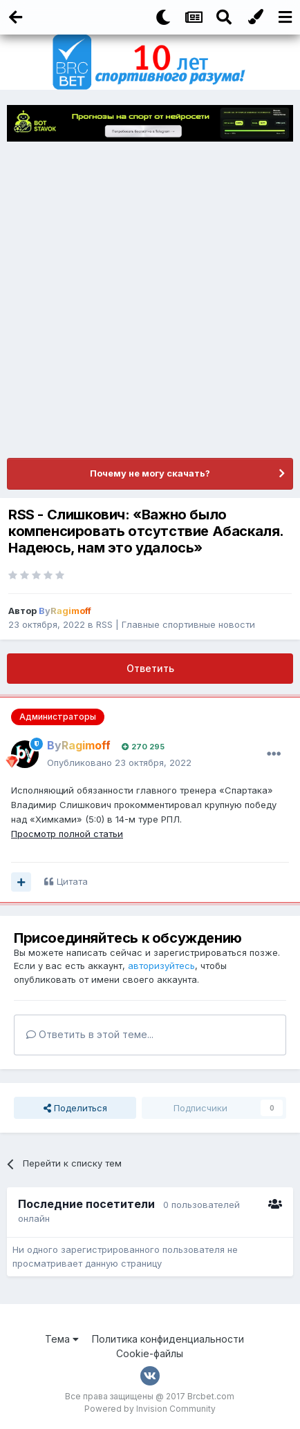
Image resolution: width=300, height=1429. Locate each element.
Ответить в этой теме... (89, 1034)
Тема (62, 1339)
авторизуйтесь (161, 965)
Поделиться (75, 1107)
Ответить (150, 668)
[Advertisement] (150, 300)
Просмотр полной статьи (67, 833)
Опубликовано (119, 762)
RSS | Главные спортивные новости (175, 624)
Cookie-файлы (149, 1353)
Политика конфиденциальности (168, 1339)
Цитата (72, 881)
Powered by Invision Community (150, 1408)
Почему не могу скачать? (150, 473)
